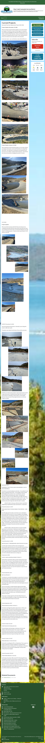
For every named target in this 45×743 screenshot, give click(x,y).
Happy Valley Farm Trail (8, 711)
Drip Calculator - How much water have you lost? (12, 712)
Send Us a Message (7, 693)
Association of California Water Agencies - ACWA (11, 715)
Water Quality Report (37, 32)
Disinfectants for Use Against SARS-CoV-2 (11, 726)
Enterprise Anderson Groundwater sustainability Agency (10, 709)
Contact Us (41, 18)
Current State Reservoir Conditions (10, 724)
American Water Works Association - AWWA (12, 717)
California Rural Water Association (10, 721)
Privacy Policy (13, 736)
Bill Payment (37, 25)
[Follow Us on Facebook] (33, 707)
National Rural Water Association (10, 723)
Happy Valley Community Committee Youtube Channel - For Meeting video (12, 728)
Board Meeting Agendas (37, 34)
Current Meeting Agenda (8, 706)
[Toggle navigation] (5, 18)
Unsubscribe (37, 50)
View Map (5, 690)
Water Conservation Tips (8, 718)
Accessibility (4, 737)
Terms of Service (18, 736)
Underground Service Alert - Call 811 (10, 720)
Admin (42, 739)
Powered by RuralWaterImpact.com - (33, 737)
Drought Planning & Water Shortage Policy (37, 29)
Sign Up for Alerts (37, 46)
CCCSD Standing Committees (37, 56)
